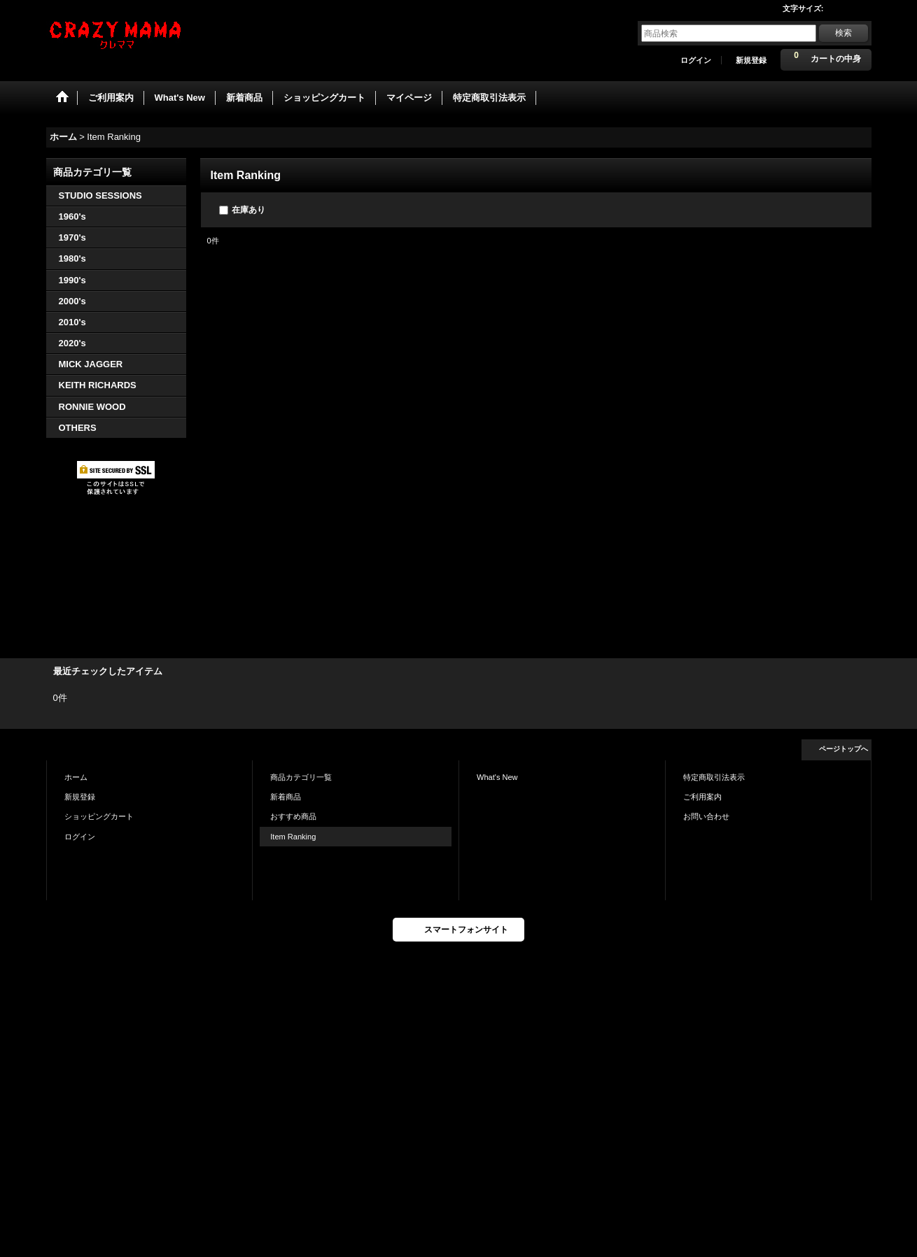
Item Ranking (293, 836)
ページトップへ (843, 749)
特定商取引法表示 (714, 777)
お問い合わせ (706, 816)
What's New (497, 777)
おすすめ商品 (293, 816)
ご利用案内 (702, 797)
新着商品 (285, 797)
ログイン (695, 60)
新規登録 (751, 60)
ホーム (76, 777)
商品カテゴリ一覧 (301, 777)
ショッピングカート (99, 816)
